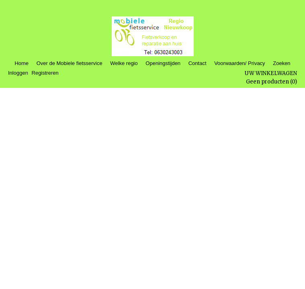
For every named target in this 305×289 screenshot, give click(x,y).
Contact (197, 63)
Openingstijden (162, 63)
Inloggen (18, 73)
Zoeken (281, 63)
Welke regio (123, 63)
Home (21, 63)
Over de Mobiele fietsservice (69, 63)
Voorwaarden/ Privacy (239, 63)
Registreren (45, 73)
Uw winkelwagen (271, 73)
